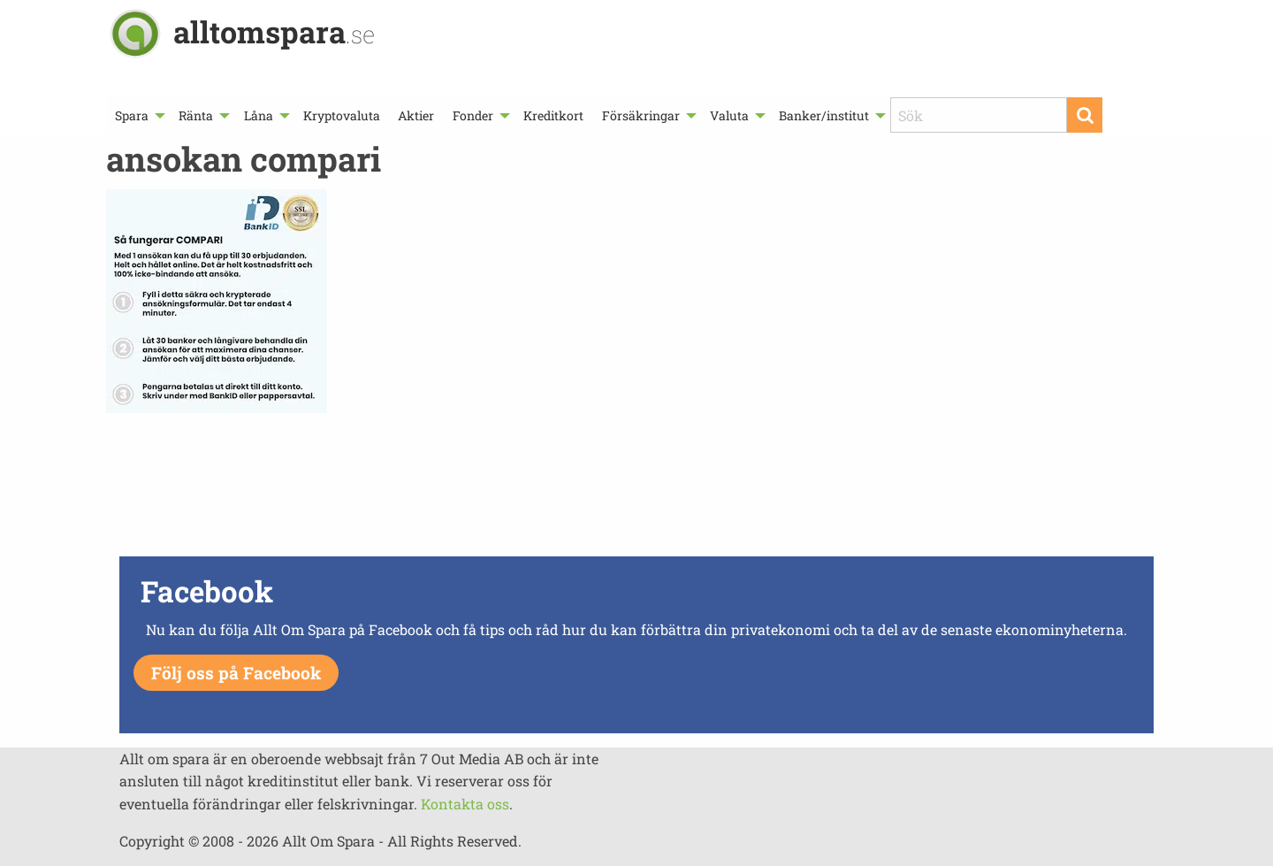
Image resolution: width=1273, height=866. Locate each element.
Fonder (473, 115)
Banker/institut (824, 115)
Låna (258, 115)
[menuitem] (138, 115)
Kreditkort (553, 115)
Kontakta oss (465, 803)
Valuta (729, 115)
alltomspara (274, 31)
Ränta (196, 115)
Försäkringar (641, 115)
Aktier (416, 115)
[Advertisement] (636, 489)
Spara (132, 115)
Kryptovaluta (341, 115)
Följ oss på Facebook (236, 673)
